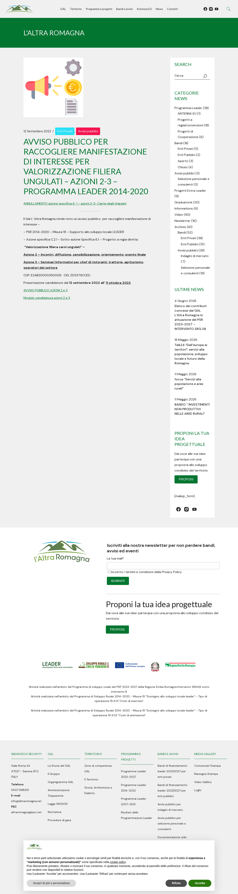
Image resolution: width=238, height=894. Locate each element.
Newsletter (182, 221)
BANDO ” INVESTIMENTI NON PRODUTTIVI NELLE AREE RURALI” (192, 409)
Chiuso (183, 167)
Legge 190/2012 (58, 804)
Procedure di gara (59, 820)
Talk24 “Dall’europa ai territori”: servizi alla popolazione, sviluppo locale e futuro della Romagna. (191, 354)
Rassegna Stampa (206, 774)
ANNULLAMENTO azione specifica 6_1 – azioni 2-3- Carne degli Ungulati (74, 203)
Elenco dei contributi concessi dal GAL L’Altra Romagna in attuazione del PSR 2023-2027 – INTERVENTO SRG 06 (191, 317)
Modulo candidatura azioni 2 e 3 (46, 298)
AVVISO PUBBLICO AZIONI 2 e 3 (45, 290)
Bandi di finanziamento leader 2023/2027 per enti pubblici (172, 790)
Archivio (180, 227)
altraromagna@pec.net (26, 812)
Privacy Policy (172, 572)
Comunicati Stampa (207, 765)
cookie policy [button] (118, 862)
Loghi (197, 790)
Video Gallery (203, 782)
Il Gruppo (54, 774)
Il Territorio (91, 779)
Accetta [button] (200, 883)
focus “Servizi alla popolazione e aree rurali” (189, 383)
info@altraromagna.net (26, 801)
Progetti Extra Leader (190, 190)
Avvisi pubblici (88, 131)
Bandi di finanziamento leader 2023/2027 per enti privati (172, 771)
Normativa (54, 812)
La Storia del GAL (59, 765)
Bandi (178, 143)
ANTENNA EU (187, 113)
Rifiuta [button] (176, 883)
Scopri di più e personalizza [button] (51, 883)
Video (179, 215)
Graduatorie (183, 202)
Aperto (183, 161)
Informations (184, 208)
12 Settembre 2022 (37, 131)
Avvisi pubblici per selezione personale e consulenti (172, 823)
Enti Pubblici (186, 155)
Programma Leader (188, 108)
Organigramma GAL (60, 782)
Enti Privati (64, 131)
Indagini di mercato (195, 256)
